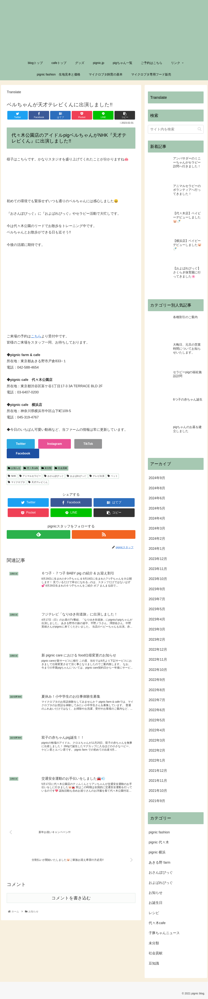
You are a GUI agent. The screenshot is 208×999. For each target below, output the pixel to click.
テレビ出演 (96, 476)
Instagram (54, 443)
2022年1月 (157, 760)
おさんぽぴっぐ (54, 476)
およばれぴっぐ (76, 476)
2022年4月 (157, 730)
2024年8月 (157, 488)
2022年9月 (157, 680)
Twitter (21, 443)
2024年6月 (157, 498)
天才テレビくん (38, 482)
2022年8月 (157, 690)
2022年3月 (157, 740)
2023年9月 (157, 589)
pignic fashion (159, 832)
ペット (113, 476)
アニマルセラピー (30, 476)
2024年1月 (157, 549)
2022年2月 (157, 750)
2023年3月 (157, 629)
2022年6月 (157, 710)
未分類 (46, 468)
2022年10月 (158, 670)
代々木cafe (31, 468)
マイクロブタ (16, 482)
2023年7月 (157, 599)
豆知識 (154, 963)
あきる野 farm (159, 862)
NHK (12, 476)
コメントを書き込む (71, 898)
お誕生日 (155, 903)
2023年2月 (157, 639)
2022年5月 (157, 720)
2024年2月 (157, 539)
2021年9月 (157, 801)
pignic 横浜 (157, 852)
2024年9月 (157, 478)
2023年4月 (157, 619)
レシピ (154, 913)
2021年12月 (158, 771)
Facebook (23, 453)
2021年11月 (158, 781)
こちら (36, 336)
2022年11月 (158, 659)
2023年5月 (157, 609)
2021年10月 (158, 791)
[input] (176, 129)
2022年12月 (158, 649)
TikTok (88, 443)
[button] (199, 129)
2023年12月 (158, 559)
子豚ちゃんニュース (164, 933)
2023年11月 (158, 569)
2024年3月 (157, 528)
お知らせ (14, 468)
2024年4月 (157, 518)
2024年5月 (157, 508)
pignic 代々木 (159, 842)
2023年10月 (158, 579)
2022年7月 (157, 700)
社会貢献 (61, 468)
